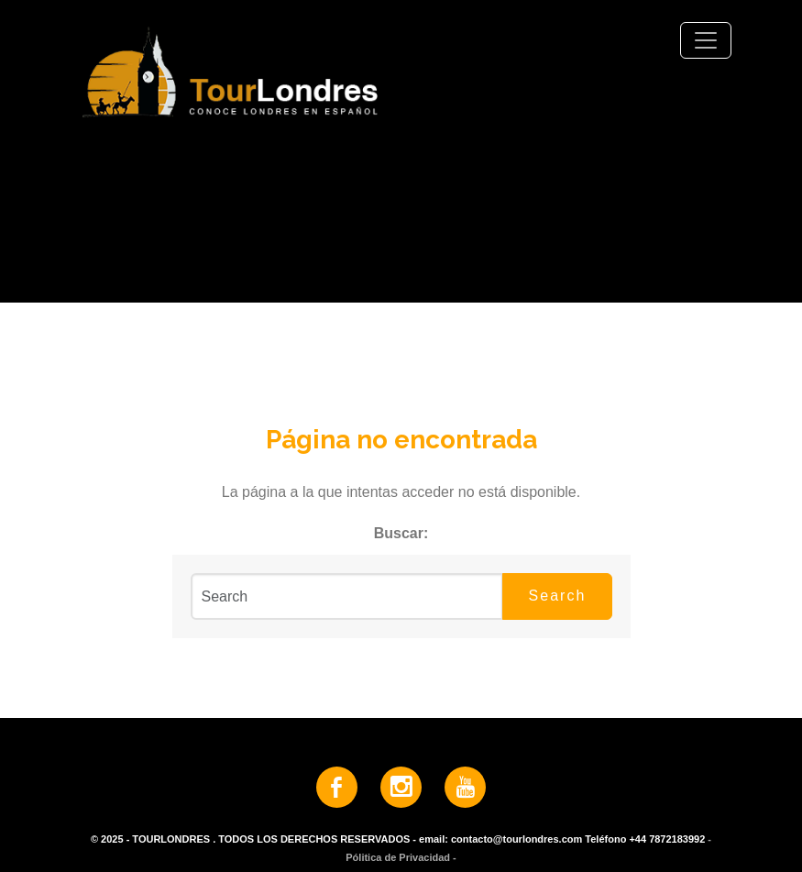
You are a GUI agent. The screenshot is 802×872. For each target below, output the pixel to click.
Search (558, 595)
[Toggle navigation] (705, 40)
